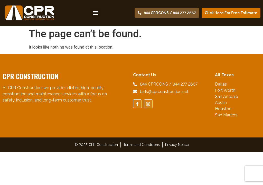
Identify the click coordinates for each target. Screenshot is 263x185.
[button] (95, 12)
